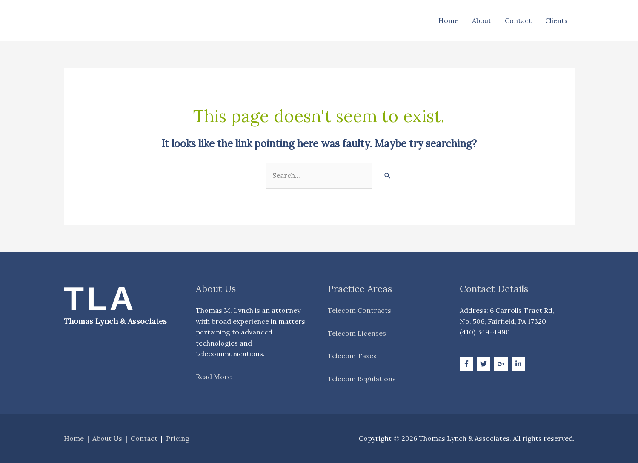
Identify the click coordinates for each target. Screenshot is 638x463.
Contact (518, 20)
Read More (214, 376)
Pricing (177, 438)
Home (448, 20)
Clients (556, 20)
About (481, 20)
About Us (107, 438)
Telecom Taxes (352, 356)
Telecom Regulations (362, 378)
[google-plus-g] (502, 364)
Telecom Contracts (359, 310)
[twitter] (484, 364)
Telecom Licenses (357, 333)
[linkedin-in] (519, 364)
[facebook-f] (467, 364)
